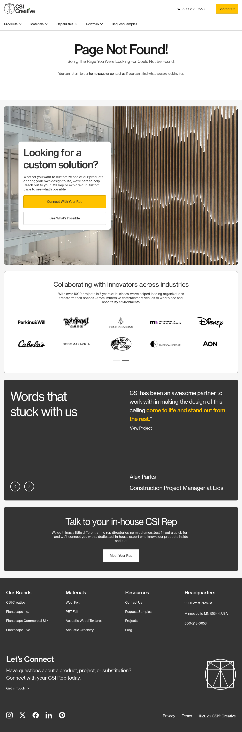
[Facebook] (35, 716)
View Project (141, 428)
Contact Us (226, 9)
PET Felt (72, 612)
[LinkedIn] (49, 716)
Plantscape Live (18, 630)
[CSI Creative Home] (19, 8)
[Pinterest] (62, 716)
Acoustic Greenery (80, 630)
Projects (131, 621)
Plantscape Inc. (17, 612)
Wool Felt (73, 602)
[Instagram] (9, 716)
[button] (64, 201)
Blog (128, 630)
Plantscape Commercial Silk (27, 621)
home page (97, 73)
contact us (117, 73)
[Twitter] (22, 716)
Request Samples (138, 612)
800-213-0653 (191, 9)
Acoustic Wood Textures (84, 621)
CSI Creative (15, 602)
